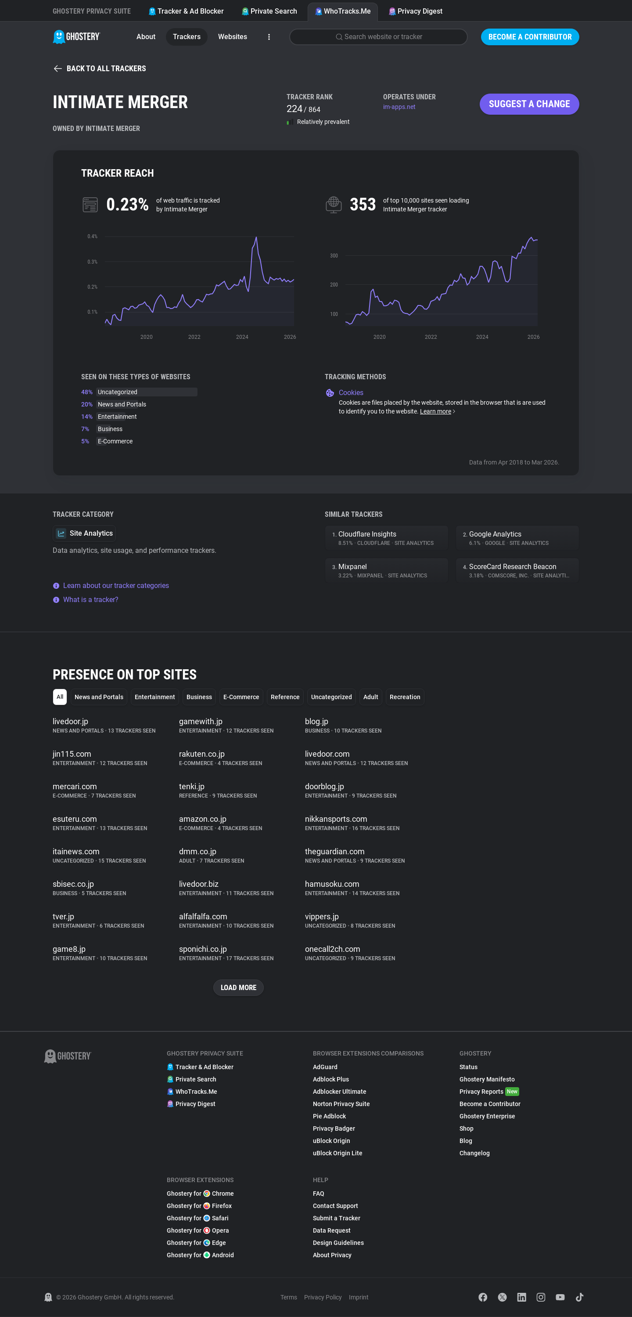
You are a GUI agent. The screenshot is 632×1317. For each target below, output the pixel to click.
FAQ (318, 1193)
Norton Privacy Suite (341, 1104)
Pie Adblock (329, 1116)
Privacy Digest (415, 11)
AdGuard (325, 1067)
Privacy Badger (334, 1128)
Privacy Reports (489, 1092)
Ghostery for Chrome (200, 1193)
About (145, 37)
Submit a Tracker (336, 1218)
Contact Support (335, 1206)
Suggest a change (529, 103)
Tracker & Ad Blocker (186, 11)
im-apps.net (399, 106)
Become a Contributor (530, 36)
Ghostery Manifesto (487, 1079)
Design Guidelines (338, 1243)
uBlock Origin (331, 1141)
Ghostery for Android (200, 1255)
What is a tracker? (85, 599)
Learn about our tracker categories (111, 585)
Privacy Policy (323, 1297)
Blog (466, 1141)
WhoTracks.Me (343, 11)
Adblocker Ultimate (339, 1092)
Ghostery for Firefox (199, 1206)
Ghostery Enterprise (487, 1116)
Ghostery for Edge (196, 1243)
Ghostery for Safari (198, 1218)
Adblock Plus (331, 1079)
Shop (467, 1128)
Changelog (475, 1153)
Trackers (187, 37)
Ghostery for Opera (198, 1230)
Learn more (438, 411)
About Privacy (332, 1255)
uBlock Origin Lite (338, 1153)
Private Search (269, 11)
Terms (288, 1297)
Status (469, 1067)
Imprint (359, 1297)
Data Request (332, 1230)
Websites (232, 37)
